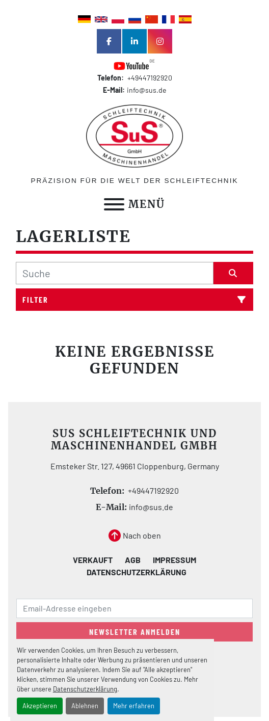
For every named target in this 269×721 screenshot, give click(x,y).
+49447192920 (149, 77)
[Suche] (114, 273)
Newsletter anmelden (134, 631)
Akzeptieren (39, 706)
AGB (133, 560)
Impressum (174, 560)
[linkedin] (134, 41)
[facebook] (109, 41)
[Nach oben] (135, 535)
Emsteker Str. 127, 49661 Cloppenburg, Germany (134, 466)
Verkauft (93, 560)
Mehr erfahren (133, 706)
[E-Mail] (134, 608)
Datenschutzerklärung (85, 689)
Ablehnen (84, 706)
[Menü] (114, 204)
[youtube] (134, 65)
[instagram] (160, 41)
